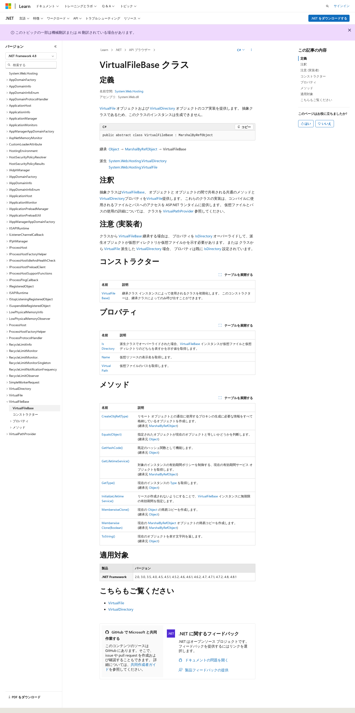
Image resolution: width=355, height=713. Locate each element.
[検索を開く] (327, 6)
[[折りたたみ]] (55, 46)
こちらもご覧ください (316, 100)
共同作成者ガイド (130, 667)
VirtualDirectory (162, 108)
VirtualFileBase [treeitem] (23, 408)
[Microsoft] (8, 6)
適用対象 (306, 94)
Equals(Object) (112, 434)
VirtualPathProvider (178, 211)
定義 (303, 58)
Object (114, 149)
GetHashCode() (112, 448)
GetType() (108, 483)
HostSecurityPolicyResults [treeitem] (27, 163)
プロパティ (308, 82)
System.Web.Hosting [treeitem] (23, 73)
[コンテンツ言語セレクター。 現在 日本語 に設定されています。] (14, 704)
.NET (118, 50)
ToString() (108, 536)
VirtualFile (107, 108)
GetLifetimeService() (115, 461)
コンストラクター (313, 76)
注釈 (303, 64)
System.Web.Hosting (129, 91)
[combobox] (31, 56)
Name (106, 357)
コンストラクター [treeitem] (25, 414)
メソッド (306, 88)
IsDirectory (203, 236)
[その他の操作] (251, 50)
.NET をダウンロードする (329, 18)
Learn (104, 50)
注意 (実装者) (309, 70)
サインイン (342, 6)
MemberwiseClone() (115, 509)
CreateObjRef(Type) (115, 416)
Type (173, 483)
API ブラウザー (140, 50)
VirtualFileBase (132, 192)
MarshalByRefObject (141, 149)
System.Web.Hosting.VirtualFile (133, 167)
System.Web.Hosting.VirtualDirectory (138, 160)
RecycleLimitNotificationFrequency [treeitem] (33, 369)
